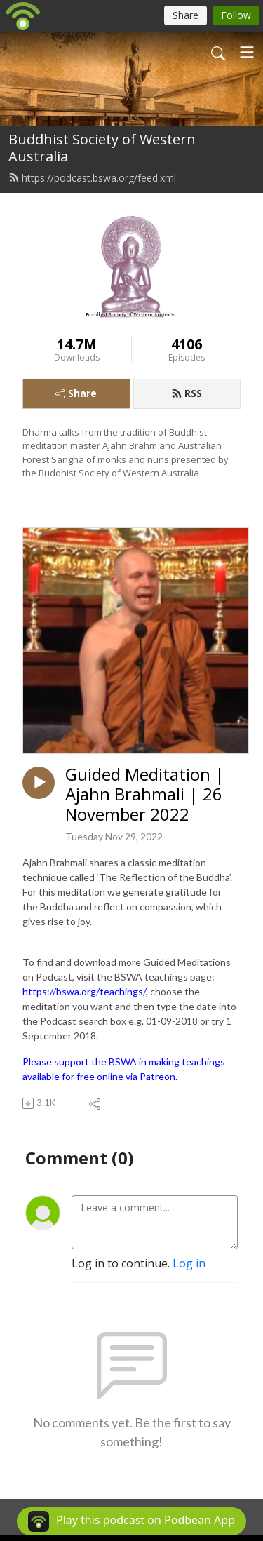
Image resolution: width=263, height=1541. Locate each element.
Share (76, 393)
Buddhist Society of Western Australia (102, 148)
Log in (189, 1263)
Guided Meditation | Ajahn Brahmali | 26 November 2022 (144, 795)
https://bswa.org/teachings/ (84, 991)
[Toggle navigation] (247, 52)
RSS (186, 393)
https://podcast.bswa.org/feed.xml (92, 177)
